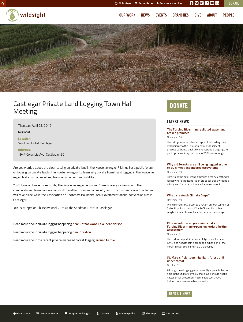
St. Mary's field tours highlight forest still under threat (195, 259)
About (212, 15)
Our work (127, 15)
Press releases (47, 313)
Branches (181, 15)
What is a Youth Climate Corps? (188, 195)
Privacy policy (125, 313)
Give (197, 15)
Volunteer (123, 3)
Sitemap (149, 313)
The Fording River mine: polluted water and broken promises (196, 131)
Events (161, 15)
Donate (179, 106)
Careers (103, 313)
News (145, 15)
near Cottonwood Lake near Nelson (97, 224)
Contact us (170, 313)
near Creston (82, 232)
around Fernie (105, 240)
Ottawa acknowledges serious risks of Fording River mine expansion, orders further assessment (197, 226)
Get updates (144, 3)
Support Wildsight (77, 313)
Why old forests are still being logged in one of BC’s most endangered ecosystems (197, 166)
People (228, 15)
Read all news (179, 294)
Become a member (169, 3)
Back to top (21, 313)
